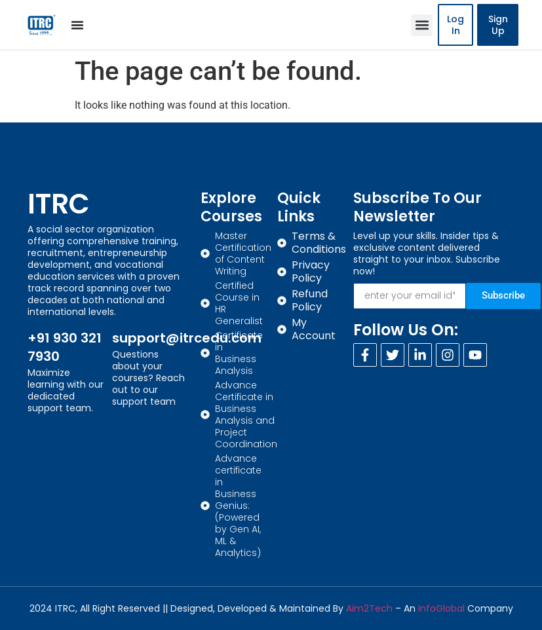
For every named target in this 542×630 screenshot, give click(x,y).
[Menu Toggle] (77, 24)
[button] (422, 25)
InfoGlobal (441, 608)
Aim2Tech (369, 608)
